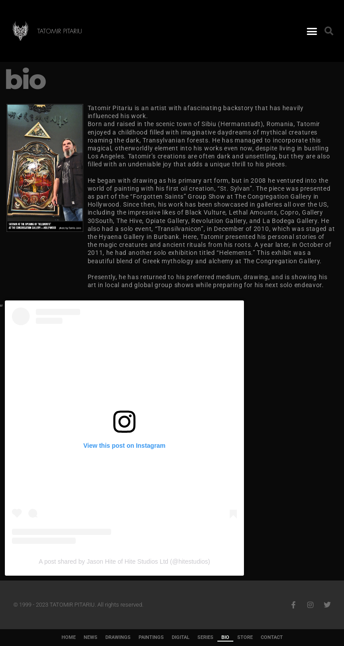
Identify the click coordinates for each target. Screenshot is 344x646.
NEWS (90, 637)
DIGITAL (180, 637)
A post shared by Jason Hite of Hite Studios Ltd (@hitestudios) (124, 561)
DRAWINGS (118, 637)
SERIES (205, 637)
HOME (69, 637)
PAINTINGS (151, 637)
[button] (312, 31)
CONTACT (272, 637)
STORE (245, 637)
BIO (225, 637)
